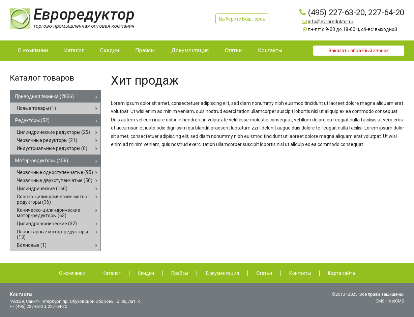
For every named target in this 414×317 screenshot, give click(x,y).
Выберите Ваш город (242, 19)
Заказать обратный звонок (359, 50)
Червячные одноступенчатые (55, 172)
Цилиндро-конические (47, 223)
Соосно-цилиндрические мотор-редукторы (53, 199)
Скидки (146, 273)
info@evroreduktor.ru (330, 21)
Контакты (300, 273)
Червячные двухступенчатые (54, 180)
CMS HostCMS (390, 301)
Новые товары (36, 108)
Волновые (32, 245)
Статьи (264, 273)
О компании (72, 273)
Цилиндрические (42, 188)
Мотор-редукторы (41, 160)
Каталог (111, 273)
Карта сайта (341, 273)
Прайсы (179, 273)
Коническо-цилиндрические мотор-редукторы (48, 212)
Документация (222, 273)
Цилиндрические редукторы (53, 132)
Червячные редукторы (47, 140)
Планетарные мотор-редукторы (52, 234)
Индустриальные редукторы (52, 148)
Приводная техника (44, 96)
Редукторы (32, 120)
